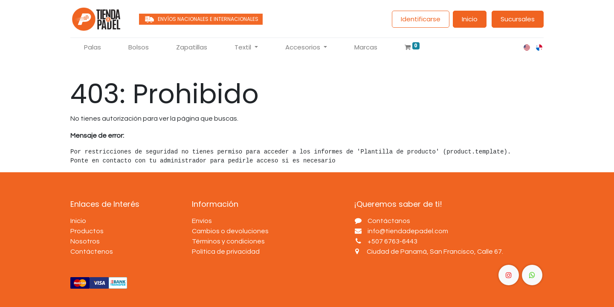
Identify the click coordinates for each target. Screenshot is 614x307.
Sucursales (518, 18)
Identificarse (420, 18)
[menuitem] (92, 47)
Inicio (470, 18)
